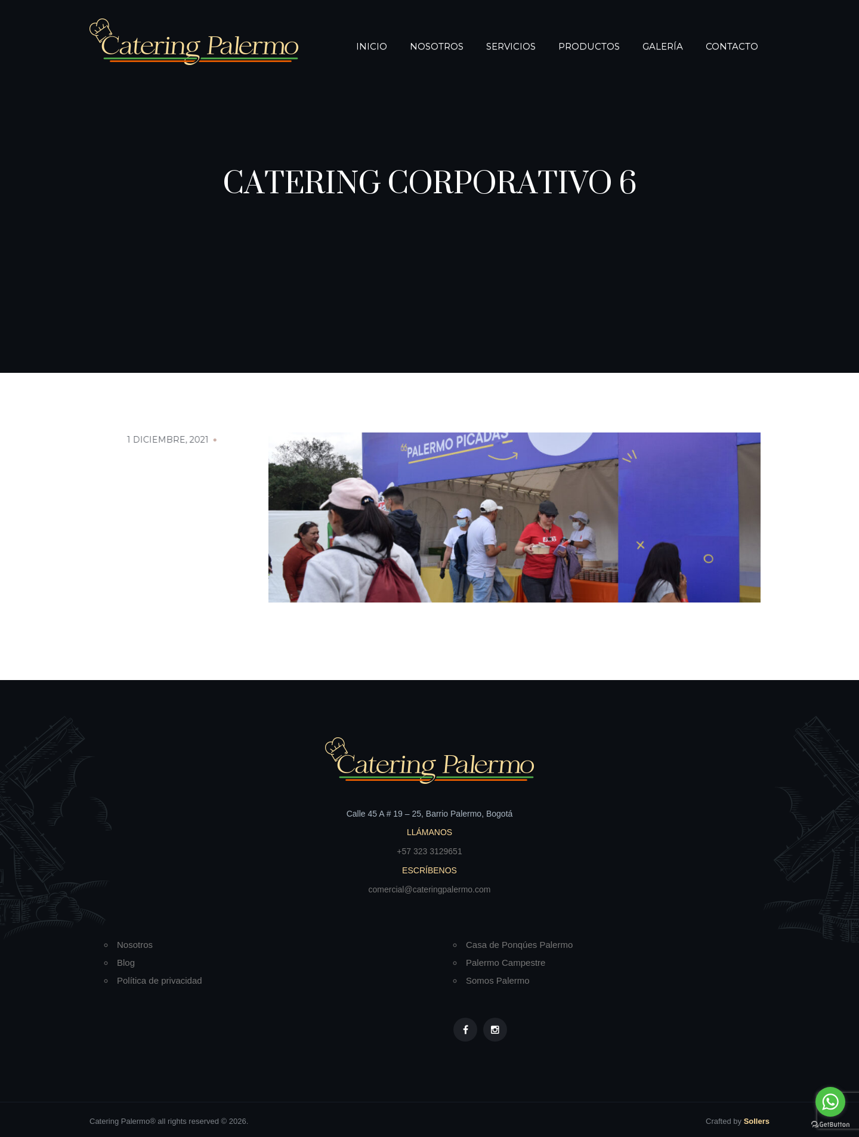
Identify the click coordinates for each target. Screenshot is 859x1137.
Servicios (511, 46)
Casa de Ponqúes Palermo (519, 945)
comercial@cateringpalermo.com (430, 889)
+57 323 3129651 (429, 851)
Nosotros (437, 46)
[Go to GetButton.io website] (830, 1125)
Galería (662, 46)
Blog (126, 962)
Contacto (732, 46)
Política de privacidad (159, 980)
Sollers (757, 1121)
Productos (589, 46)
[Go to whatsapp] (830, 1102)
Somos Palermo (498, 980)
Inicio (371, 46)
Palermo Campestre (505, 962)
